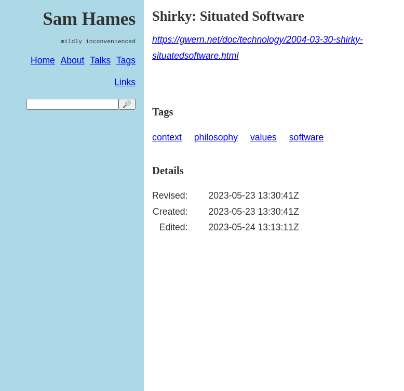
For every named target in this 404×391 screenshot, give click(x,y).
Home (43, 60)
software (306, 137)
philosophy (216, 137)
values (263, 137)
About (73, 60)
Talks (100, 60)
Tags (126, 60)
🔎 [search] (127, 104)
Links (125, 82)
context (167, 137)
